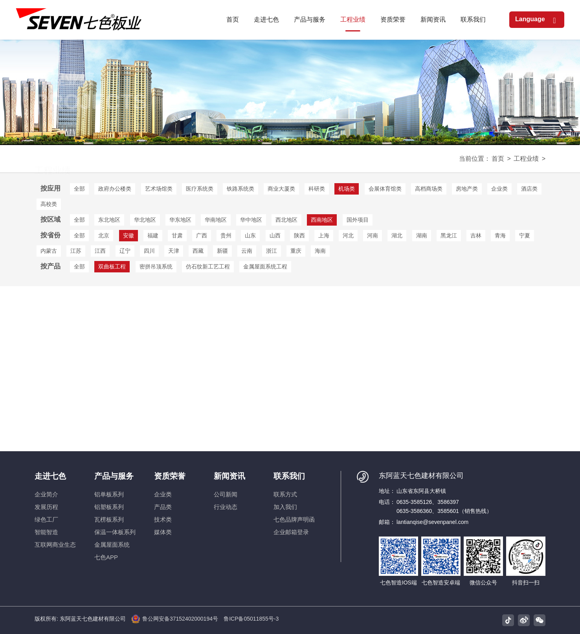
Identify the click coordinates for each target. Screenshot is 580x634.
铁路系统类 (240, 189)
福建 (152, 235)
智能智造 (46, 532)
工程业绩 (526, 158)
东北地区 (109, 220)
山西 (275, 235)
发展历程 (46, 507)
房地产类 (467, 189)
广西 (201, 235)
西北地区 (286, 220)
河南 (372, 235)
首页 (498, 158)
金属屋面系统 (112, 544)
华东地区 (180, 220)
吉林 (475, 235)
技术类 (163, 519)
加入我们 (285, 507)
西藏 (198, 251)
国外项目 (358, 220)
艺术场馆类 (159, 189)
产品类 (163, 507)
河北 (348, 235)
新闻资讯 (229, 476)
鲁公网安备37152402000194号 (174, 618)
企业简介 (46, 494)
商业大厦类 (281, 189)
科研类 (316, 189)
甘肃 (177, 235)
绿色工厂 (46, 519)
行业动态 (225, 507)
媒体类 (163, 532)
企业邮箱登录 (291, 532)
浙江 (271, 251)
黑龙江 (449, 235)
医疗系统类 (199, 189)
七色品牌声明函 (294, 519)
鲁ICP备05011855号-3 (251, 619)
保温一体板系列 (115, 532)
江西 (100, 251)
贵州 (225, 235)
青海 (500, 235)
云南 (246, 251)
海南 (320, 251)
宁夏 (524, 235)
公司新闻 (225, 494)
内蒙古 (48, 251)
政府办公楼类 (114, 189)
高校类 (48, 204)
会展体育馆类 (385, 189)
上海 (323, 235)
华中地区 (251, 220)
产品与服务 (114, 476)
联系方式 (285, 494)
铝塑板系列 (109, 507)
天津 (173, 251)
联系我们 (289, 476)
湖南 (421, 235)
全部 (79, 189)
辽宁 (124, 251)
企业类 (499, 189)
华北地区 (145, 220)
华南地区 (216, 220)
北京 (103, 235)
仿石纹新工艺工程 (208, 266)
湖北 (396, 235)
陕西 (299, 235)
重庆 (295, 251)
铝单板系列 (109, 494)
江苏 (75, 251)
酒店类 (529, 189)
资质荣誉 (169, 476)
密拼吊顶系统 (156, 266)
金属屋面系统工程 (265, 266)
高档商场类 (428, 189)
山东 (250, 235)
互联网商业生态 (55, 544)
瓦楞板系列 (109, 519)
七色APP (106, 557)
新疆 (222, 251)
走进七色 (50, 476)
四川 (149, 251)
